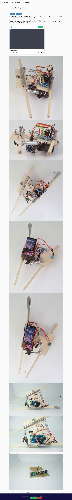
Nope (40, 498)
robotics (18, 13)
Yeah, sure (33, 498)
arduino (12, 13)
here (28, 492)
